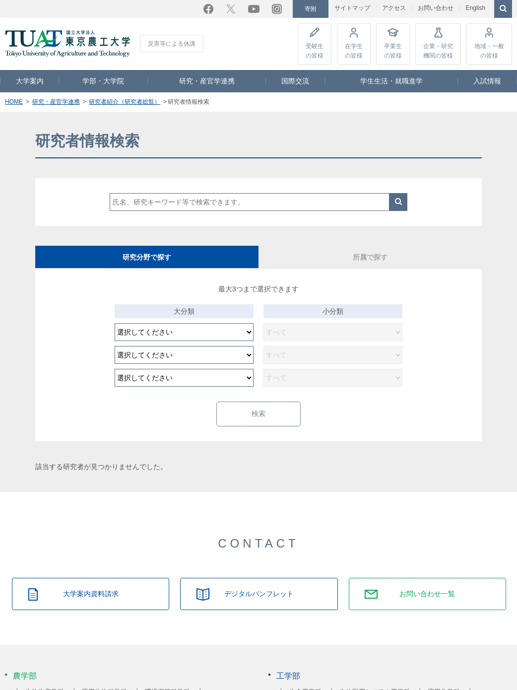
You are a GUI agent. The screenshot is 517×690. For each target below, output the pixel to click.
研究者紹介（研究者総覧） (124, 101)
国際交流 (295, 80)
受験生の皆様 (314, 50)
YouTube (253, 8)
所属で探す (370, 257)
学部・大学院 (103, 80)
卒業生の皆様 (393, 50)
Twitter (230, 8)
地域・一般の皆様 (489, 50)
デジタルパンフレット (259, 593)
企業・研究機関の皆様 (438, 50)
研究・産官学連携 (207, 80)
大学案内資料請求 (91, 593)
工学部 (288, 675)
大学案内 (30, 80)
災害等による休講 (171, 43)
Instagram (277, 8)
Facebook (208, 8)
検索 (398, 201)
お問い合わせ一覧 (427, 593)
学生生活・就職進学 (391, 80)
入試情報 (487, 80)
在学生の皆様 (354, 50)
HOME (14, 101)
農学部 (25, 675)
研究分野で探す (147, 257)
